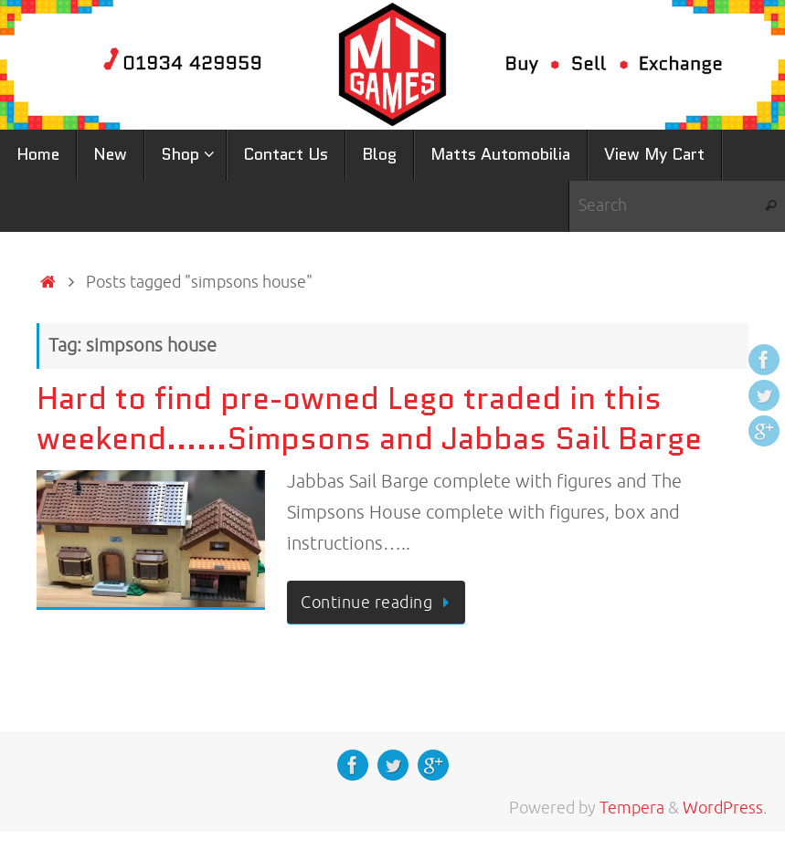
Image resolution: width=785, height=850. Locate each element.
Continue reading (379, 603)
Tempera (631, 808)
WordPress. (725, 808)
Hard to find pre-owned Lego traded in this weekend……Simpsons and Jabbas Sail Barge (369, 418)
